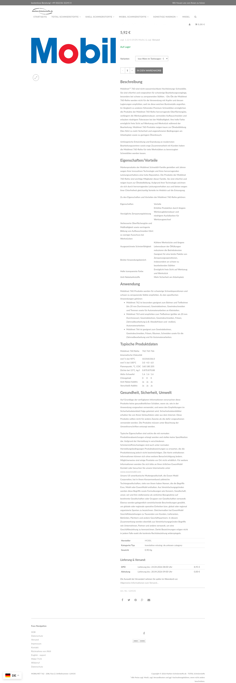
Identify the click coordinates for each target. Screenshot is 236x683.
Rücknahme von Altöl (41, 651)
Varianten (125, 58)
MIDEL (186, 19)
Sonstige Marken (165, 19)
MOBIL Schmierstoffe (134, 19)
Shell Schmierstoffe (100, 19)
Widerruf (35, 662)
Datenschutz (37, 636)
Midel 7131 (36, 659)
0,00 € (200, 27)
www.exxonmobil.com (130, 471)
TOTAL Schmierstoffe (66, 19)
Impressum (36, 643)
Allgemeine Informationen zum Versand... (139, 582)
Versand (156, 39)
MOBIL (148, 540)
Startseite (40, 19)
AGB (33, 632)
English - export (38, 655)
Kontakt (35, 647)
